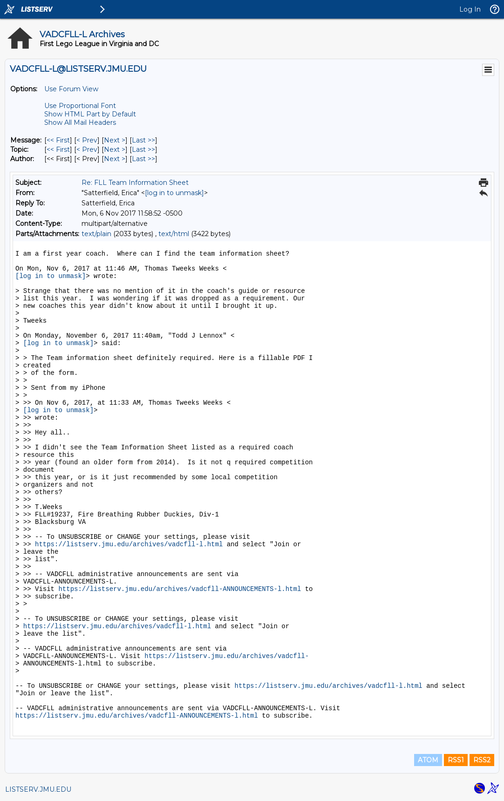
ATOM (428, 760)
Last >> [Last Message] (143, 140)
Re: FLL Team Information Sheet (135, 182)
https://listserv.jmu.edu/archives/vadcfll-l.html (129, 544)
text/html (173, 234)
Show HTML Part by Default (90, 114)
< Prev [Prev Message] (86, 140)
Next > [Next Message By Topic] (114, 149)
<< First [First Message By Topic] (58, 149)
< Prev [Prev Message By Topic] (86, 149)
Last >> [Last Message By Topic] (143, 149)
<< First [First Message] (58, 140)
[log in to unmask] (174, 193)
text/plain (96, 234)
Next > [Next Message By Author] (114, 159)
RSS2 (481, 760)
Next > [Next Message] (114, 140)
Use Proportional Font (80, 106)
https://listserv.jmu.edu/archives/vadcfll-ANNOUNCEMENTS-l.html (179, 589)
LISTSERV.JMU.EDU (38, 789)
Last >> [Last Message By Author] (143, 159)
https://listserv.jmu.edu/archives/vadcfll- (226, 656)
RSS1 (456, 760)
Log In (470, 9)
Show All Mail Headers (80, 122)
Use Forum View (71, 89)
